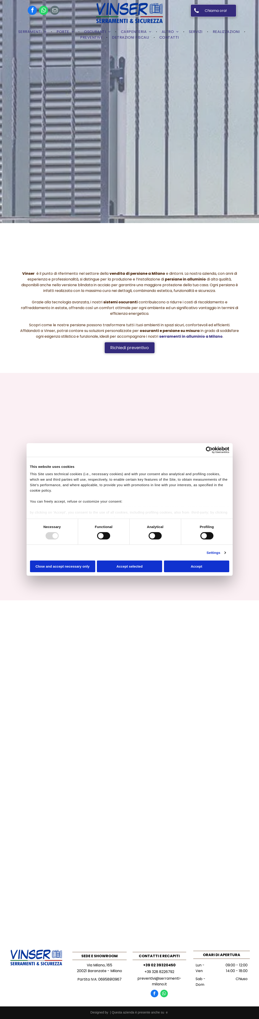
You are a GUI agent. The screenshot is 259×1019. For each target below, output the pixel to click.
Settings (213, 553)
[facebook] (32, 11)
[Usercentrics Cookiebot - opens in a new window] (209, 450)
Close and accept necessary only (62, 566)
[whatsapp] (43, 11)
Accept (196, 566)
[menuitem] (33, 32)
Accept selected (129, 566)
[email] (54, 11)
